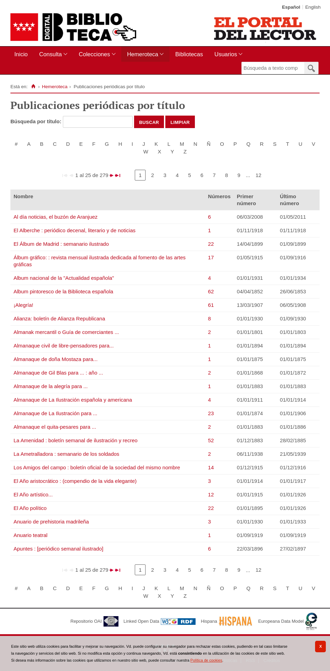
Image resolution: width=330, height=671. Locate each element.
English (313, 7)
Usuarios (225, 54)
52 (211, 440)
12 (259, 175)
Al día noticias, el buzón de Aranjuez (56, 217)
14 (211, 467)
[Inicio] (33, 86)
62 (211, 291)
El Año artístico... (33, 494)
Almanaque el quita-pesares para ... (55, 427)
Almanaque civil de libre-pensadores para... (64, 346)
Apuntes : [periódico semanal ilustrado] (58, 549)
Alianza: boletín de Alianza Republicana (59, 318)
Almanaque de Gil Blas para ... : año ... (58, 373)
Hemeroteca (142, 54)
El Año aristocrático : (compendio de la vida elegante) (75, 481)
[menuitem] (22, 54)
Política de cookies (206, 660)
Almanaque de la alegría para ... (51, 386)
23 (211, 413)
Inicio (21, 54)
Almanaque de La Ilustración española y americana (73, 400)
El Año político (30, 508)
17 (211, 257)
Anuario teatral (31, 535)
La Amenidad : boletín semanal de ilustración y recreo (76, 440)
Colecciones (94, 54)
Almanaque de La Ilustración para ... (55, 413)
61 (211, 305)
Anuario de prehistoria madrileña (51, 522)
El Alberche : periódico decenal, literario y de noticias (74, 230)
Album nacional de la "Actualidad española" (64, 278)
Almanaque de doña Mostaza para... (56, 359)
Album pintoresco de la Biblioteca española (63, 291)
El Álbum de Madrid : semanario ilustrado (61, 244)
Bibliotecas (189, 54)
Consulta (50, 54)
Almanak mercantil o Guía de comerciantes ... (66, 332)
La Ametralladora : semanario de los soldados (66, 454)
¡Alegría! (23, 305)
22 (211, 244)
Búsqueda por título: (36, 121)
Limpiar (180, 121)
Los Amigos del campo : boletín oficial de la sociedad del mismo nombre (97, 467)
